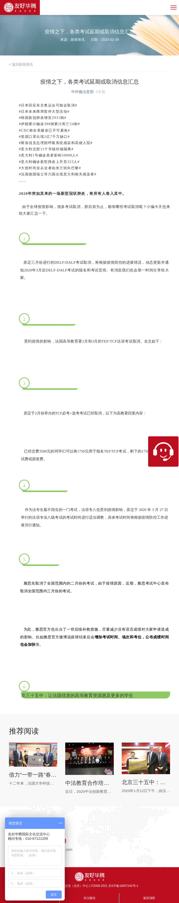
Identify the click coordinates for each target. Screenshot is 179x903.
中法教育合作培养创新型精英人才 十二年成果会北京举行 (89, 783)
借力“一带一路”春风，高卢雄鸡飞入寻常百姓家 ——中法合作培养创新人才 (33, 775)
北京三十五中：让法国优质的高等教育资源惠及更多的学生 (146, 782)
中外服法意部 (82, 92)
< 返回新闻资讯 (21, 64)
